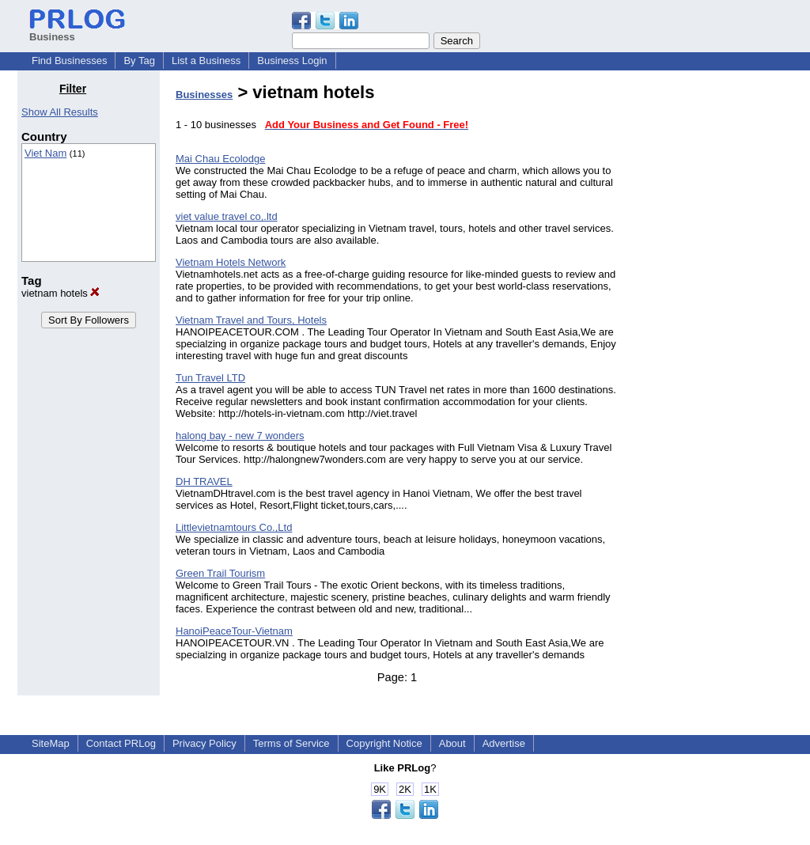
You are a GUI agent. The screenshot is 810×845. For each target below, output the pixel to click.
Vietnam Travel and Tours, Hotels (251, 320)
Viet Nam (45, 153)
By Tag (139, 60)
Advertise (504, 743)
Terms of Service (291, 743)
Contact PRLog (121, 743)
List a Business (206, 60)
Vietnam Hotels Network (231, 262)
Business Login (292, 60)
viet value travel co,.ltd (227, 216)
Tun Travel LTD (210, 378)
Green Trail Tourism (220, 573)
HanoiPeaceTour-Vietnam (234, 631)
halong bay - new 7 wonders (240, 435)
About (452, 743)
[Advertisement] (712, 319)
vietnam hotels (60, 293)
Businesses (204, 94)
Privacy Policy (204, 743)
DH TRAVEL (204, 481)
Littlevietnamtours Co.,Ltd (234, 527)
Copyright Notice (384, 743)
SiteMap (51, 743)
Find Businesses (69, 60)
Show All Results (59, 112)
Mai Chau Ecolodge (220, 159)
